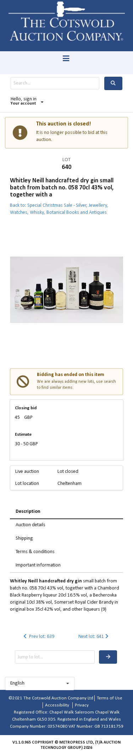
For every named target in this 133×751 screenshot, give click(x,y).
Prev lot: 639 (38, 636)
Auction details (30, 525)
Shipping (24, 538)
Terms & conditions (35, 552)
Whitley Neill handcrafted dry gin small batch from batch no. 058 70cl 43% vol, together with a (61, 187)
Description (28, 511)
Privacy (82, 705)
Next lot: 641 (94, 636)
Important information (38, 565)
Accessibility (57, 705)
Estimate (23, 434)
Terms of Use (109, 698)
